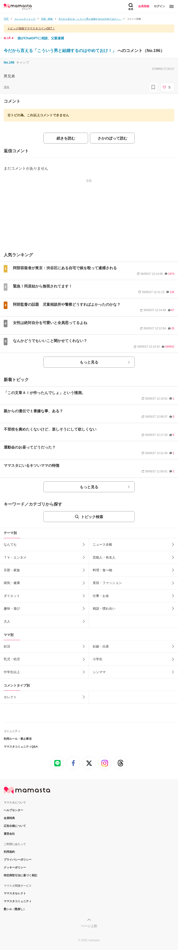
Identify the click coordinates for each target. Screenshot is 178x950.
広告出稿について (15, 826)
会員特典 (9, 818)
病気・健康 (12, 583)
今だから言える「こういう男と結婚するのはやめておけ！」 (61, 50)
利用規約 (9, 851)
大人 (7, 621)
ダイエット (12, 596)
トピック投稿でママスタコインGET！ (31, 28)
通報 (6, 87)
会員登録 (143, 6)
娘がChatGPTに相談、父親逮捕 (41, 38)
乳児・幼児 (12, 659)
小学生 (97, 659)
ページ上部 (89, 926)
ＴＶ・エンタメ (15, 557)
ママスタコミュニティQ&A (21, 746)
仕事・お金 (101, 596)
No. (9, 62)
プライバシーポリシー (18, 859)
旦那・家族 (12, 570)
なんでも (10, 544)
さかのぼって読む (112, 138)
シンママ (99, 672)
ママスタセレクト (15, 893)
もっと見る (89, 362)
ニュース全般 (102, 544)
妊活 (7, 646)
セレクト (10, 697)
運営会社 (9, 833)
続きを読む (66, 138)
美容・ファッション (107, 583)
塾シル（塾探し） (15, 909)
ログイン (159, 6)
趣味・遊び (12, 608)
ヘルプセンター (13, 810)
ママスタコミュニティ (18, 901)
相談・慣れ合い (104, 608)
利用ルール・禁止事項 (18, 738)
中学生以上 (12, 672)
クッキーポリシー (15, 867)
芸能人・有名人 (104, 557)
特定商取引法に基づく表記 (20, 875)
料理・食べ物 (102, 570)
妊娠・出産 (101, 646)
